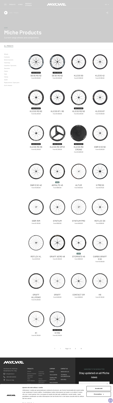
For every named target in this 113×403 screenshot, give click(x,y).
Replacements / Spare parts (11, 82)
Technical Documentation (65, 375)
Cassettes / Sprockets (10, 65)
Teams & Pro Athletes (53, 378)
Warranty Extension (28, 4)
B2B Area (63, 379)
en (107, 4)
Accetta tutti (98, 385)
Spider (6, 79)
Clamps (6, 77)
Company (52, 368)
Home (10, 12)
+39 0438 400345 (11, 377)
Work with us (65, 371)
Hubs (5, 74)
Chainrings (7, 62)
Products (12, 4)
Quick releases (8, 85)
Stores (20, 4)
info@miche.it (10, 374)
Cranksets (7, 57)
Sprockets (7, 68)
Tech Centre (53, 374)
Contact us (64, 368)
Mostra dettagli (27, 399)
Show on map (10, 380)
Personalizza (99, 390)
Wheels (6, 54)
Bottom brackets (8, 60)
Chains (6, 71)
